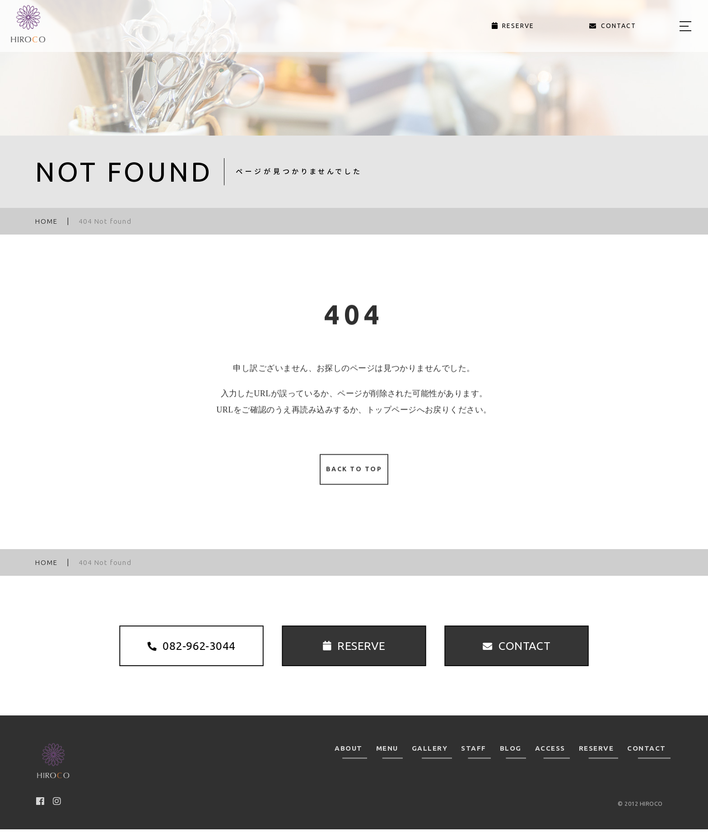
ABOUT (349, 756)
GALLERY (430, 756)
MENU (387, 756)
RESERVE (596, 756)
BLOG (511, 756)
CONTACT (646, 756)
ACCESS (550, 756)
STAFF (473, 756)
